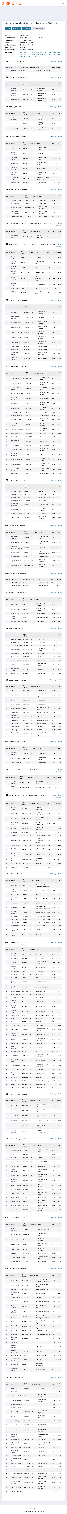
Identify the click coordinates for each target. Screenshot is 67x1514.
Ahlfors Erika (15, 288)
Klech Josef (14, 1239)
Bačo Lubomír (15, 1126)
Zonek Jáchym (15, 712)
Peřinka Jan (14, 1106)
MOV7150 (27, 1447)
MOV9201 (25, 855)
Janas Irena (15, 408)
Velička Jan (14, 907)
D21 (46, 52)
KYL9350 (23, 284)
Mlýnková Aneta (16, 1455)
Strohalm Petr (15, 657)
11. (6, 359)
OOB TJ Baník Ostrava (42, 354)
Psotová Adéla (15, 1470)
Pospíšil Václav (16, 1162)
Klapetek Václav (14, 782)
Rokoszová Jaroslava (14, 505)
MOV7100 (25, 1006)
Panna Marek (16, 582)
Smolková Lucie (16, 322)
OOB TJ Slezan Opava (43, 903)
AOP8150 (26, 1435)
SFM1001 (25, 720)
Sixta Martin (14, 1043)
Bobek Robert (15, 1081)
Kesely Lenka (15, 346)
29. (6, 1070)
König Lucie (14, 1322)
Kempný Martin (16, 660)
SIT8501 (24, 930)
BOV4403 (26, 1234)
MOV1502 (27, 557)
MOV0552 (26, 236)
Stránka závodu (38, 28)
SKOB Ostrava (41, 168)
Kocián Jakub (15, 1298)
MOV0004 (25, 846)
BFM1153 (25, 163)
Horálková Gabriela (14, 168)
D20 (41, 52)
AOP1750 (25, 99)
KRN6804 (25, 841)
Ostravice (41, 1455)
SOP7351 (28, 469)
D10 (21, 52)
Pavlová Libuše (15, 445)
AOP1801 (24, 1327)
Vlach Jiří (14, 828)
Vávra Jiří (14, 1253)
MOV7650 (28, 434)
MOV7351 (27, 1451)
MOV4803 (26, 1262)
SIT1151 (24, 153)
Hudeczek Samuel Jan (15, 716)
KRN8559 (23, 278)
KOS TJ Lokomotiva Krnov (38, 278)
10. (6, 354)
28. (6, 1066)
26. (6, 1055)
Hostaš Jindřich (16, 1166)
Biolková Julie (15, 183)
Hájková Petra (13, 284)
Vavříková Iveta (16, 1467)
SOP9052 (27, 322)
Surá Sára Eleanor (14, 89)
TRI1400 (24, 621)
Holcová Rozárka (13, 94)
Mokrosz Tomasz (16, 645)
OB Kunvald (41, 1155)
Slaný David (15, 695)
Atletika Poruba (41, 1369)
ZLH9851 (23, 292)
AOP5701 (25, 1193)
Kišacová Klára (16, 1400)
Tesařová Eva (15, 70)
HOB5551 (26, 1477)
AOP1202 (26, 650)
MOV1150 (25, 168)
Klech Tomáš (15, 1280)
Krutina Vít (14, 673)
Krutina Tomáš (15, 1070)
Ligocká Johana (13, 1312)
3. (6, 99)
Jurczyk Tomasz (13, 808)
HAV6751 (27, 491)
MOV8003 (25, 1034)
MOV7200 (25, 1078)
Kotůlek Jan (14, 919)
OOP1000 (26, 716)
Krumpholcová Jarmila (15, 1482)
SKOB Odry (39, 958)
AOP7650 (27, 1412)
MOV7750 (28, 398)
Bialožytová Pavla (16, 501)
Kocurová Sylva (16, 510)
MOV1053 (28, 217)
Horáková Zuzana (14, 119)
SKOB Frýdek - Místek (43, 1015)
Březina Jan (14, 916)
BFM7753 (28, 393)
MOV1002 (26, 704)
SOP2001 (25, 1334)
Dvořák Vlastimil (16, 1258)
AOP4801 (25, 1244)
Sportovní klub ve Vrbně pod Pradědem (43, 886)
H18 (41, 54)
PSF (36, 288)
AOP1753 (25, 94)
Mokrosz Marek (13, 935)
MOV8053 (28, 437)
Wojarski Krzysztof (14, 1170)
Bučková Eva (15, 349)
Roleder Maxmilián (14, 1351)
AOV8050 (27, 354)
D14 (33, 52)
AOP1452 (25, 119)
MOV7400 (25, 967)
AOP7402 (24, 899)
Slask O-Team (43, 494)
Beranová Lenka (16, 1412)
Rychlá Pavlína (13, 278)
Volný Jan (14, 1388)
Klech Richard (15, 886)
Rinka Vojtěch (15, 650)
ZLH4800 (26, 1229)
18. (6, 454)
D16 (37, 52)
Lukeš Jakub (15, 1087)
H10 (21, 54)
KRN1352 (24, 1307)
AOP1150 (25, 158)
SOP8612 (24, 912)
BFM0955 (28, 207)
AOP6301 (25, 1106)
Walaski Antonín (13, 954)
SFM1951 (24, 1312)
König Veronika (16, 99)
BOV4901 (25, 1258)
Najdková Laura (16, 124)
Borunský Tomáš (14, 899)
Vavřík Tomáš (15, 846)
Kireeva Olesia (15, 437)
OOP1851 (24, 1359)
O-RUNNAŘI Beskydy (43, 388)
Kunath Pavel (15, 1078)
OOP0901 (26, 727)
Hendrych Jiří (15, 1430)
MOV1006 (26, 730)
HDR (34, 56)
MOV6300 (25, 1074)
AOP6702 (24, 962)
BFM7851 (28, 383)
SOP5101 (25, 1175)
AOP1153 (25, 148)
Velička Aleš (15, 926)
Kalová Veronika (14, 1307)
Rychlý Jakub (15, 552)
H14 (33, 54)
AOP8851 (24, 1322)
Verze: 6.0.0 (33, 1508)
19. (6, 459)
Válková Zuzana (16, 327)
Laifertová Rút (15, 148)
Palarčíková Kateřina (15, 388)
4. (6, 163)
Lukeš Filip (14, 664)
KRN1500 (27, 552)
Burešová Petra (15, 403)
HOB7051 (28, 425)
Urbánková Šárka (16, 1487)
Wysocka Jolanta (16, 494)
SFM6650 (27, 510)
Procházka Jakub (14, 860)
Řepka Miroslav (13, 1047)
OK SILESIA (40, 153)
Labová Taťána (16, 200)
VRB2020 (25, 1280)
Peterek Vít (14, 903)
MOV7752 (28, 415)
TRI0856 (26, 1439)
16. (6, 445)
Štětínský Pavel (16, 1464)
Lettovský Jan (15, 730)
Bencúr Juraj (15, 813)
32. (6, 1081)
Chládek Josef (15, 1155)
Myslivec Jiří (15, 997)
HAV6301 (24, 1019)
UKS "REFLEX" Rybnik (44, 408)
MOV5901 (26, 1166)
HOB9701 (26, 1425)
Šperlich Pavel (15, 1066)
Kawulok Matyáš (16, 639)
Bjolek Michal (15, 818)
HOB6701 (26, 1430)
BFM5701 (25, 1185)
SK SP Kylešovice (40, 284)
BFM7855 (28, 403)
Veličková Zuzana (14, 1317)
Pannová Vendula (16, 415)
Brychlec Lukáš (15, 1051)
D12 (30, 52)
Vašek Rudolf (15, 1116)
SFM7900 (25, 828)
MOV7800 (25, 1087)
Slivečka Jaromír (16, 1189)
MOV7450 (27, 1467)
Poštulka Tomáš (16, 1408)
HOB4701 (25, 1239)
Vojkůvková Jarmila (17, 473)
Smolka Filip (15, 1331)
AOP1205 (26, 664)
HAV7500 (24, 971)
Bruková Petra (13, 257)
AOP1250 (25, 173)
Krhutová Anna (15, 1439)
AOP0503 (23, 782)
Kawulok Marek (13, 1001)
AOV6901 (24, 982)
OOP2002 (25, 1298)
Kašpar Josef (15, 1249)
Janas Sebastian (14, 987)
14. (6, 437)
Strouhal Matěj (15, 609)
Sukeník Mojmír (16, 1421)
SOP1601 (27, 566)
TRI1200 (25, 645)
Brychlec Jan (16, 586)
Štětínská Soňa (16, 434)
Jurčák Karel (15, 1175)
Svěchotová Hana (16, 1447)
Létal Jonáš (14, 691)
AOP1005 (26, 734)
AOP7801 (24, 919)
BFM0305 (25, 818)
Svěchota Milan (14, 1011)
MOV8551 (25, 1293)
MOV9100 (25, 836)
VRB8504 (24, 907)
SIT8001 (24, 1001)
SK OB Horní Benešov (43, 425)
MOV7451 (28, 445)
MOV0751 (23, 272)
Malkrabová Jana (16, 459)
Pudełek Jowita (13, 267)
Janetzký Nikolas (16, 542)
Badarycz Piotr (15, 971)
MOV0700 (26, 763)
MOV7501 (24, 1051)
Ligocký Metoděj (16, 561)
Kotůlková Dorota (14, 158)
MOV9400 (25, 864)
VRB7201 (24, 886)
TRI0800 (25, 753)
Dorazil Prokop (15, 708)
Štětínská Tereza (14, 272)
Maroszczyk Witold (15, 669)
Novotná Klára (13, 292)
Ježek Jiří (14, 867)
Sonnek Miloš (15, 1244)
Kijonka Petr (14, 1055)
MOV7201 (24, 1084)
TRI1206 (25, 642)
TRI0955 (27, 200)
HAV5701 (24, 994)
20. (6, 464)
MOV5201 (26, 1197)
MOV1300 (25, 613)
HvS (39, 1421)
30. (6, 1074)
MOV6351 (27, 505)
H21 (50, 54)
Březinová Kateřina (14, 1435)
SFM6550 (27, 518)
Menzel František (14, 700)
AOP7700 (25, 813)
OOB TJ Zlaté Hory (43, 1229)
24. (6, 1047)
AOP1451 (25, 129)
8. (6, 183)
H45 (58, 54)
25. (6, 1051)
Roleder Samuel (13, 1346)
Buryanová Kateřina (14, 1451)
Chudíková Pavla (16, 383)
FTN (36, 267)
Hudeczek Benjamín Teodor (16, 547)
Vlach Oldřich (15, 1234)
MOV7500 (25, 1047)
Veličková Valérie (14, 1369)
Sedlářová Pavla (16, 312)
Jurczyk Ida (14, 1364)
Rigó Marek (14, 958)
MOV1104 (26, 654)
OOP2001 (25, 1346)
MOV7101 (24, 1022)
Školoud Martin (15, 864)
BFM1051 (27, 212)
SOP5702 (25, 1116)
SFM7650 (27, 1487)
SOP (37, 1338)
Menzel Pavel (15, 1084)
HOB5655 (27, 1482)
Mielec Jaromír (13, 982)
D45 (54, 52)
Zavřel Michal (15, 841)
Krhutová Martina (16, 412)
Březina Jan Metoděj (14, 537)
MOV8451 (27, 346)
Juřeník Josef (15, 1197)
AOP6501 (24, 891)
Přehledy (25, 28)
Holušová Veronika (14, 173)
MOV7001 (25, 1061)
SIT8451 (26, 317)
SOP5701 (25, 1162)
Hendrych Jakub (16, 1425)
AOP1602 (27, 537)
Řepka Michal (13, 787)
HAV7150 (28, 441)
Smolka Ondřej (13, 912)
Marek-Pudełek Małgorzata (16, 454)
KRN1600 (25, 1285)
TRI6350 (27, 501)
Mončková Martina (17, 430)
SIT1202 (25, 669)
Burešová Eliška (16, 207)
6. (6, 173)
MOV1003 (26, 700)
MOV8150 (27, 359)
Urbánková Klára (16, 217)
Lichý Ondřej (15, 922)
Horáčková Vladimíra (14, 398)
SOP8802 (25, 922)
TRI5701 (25, 1158)
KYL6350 (27, 497)
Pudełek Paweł (15, 978)
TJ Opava (42, 547)
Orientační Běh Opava (43, 70)
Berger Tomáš (15, 704)
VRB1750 (24, 1317)
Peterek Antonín (16, 566)
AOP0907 (26, 695)
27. (6, 1061)
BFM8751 (26, 337)
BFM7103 (26, 1395)
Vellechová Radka (14, 354)
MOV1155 (25, 183)
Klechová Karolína (14, 262)
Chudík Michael (16, 1395)
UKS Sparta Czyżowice (39, 808)
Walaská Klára (16, 203)
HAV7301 (24, 1070)
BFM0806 (26, 758)
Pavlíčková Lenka (16, 1473)
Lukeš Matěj (14, 723)
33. (6, 1084)
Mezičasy (53, 61)
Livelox (60, 61)
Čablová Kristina (16, 337)
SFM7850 (28, 388)
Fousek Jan (14, 836)
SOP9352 (27, 1400)
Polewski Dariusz (13, 1131)
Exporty (15, 28)
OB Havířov (43, 441)
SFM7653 (28, 430)
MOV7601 (25, 1043)
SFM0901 (26, 691)
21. (6, 469)
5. (6, 168)
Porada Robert (15, 975)
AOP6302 (25, 1111)
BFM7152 (28, 420)
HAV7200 (24, 975)
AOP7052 (26, 312)
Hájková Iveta (15, 497)
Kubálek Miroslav (13, 850)
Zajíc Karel (14, 1029)
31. (6, 1078)
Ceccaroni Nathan (14, 734)
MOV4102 (26, 1253)
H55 (21, 56)
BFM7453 (28, 449)
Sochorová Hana (16, 514)
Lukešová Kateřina (14, 359)
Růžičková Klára (16, 1417)
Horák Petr (14, 1342)
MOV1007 (26, 723)
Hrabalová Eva (15, 342)
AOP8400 (25, 916)
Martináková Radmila (15, 441)
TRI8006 (24, 954)
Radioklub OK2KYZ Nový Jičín (43, 178)
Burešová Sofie (15, 163)
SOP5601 (26, 1210)
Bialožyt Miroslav (16, 1158)
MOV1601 (25, 582)
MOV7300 (25, 926)
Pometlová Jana (16, 464)
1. (5, 70)
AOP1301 (24, 604)
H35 (54, 54)
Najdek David (15, 1015)
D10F (25, 52)
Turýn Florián (15, 1285)
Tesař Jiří (14, 962)
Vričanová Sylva (16, 491)
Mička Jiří (14, 1039)
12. (6, 430)
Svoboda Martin (14, 1121)
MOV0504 (23, 787)
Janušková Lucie (16, 1405)
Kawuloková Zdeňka (15, 317)
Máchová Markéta (17, 393)
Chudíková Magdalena (15, 213)
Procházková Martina (15, 469)
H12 (30, 54)
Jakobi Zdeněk (15, 994)
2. (6, 94)
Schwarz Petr (15, 642)
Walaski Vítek (15, 621)
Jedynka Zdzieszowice (41, 1131)
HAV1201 (25, 673)
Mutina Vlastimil (16, 1185)
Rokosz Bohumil (16, 1262)
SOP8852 (26, 327)
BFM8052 (27, 332)
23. (6, 1043)
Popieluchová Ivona (17, 449)
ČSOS (42, 1512)
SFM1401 (24, 617)
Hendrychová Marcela (15, 425)
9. (6, 349)
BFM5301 (25, 1201)
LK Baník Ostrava (42, 712)
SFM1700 (27, 561)
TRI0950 (27, 203)
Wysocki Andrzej (16, 1206)
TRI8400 (24, 935)
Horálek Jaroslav (14, 1034)
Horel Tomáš (15, 727)
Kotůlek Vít (14, 604)
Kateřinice (39, 1025)
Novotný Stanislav (14, 1229)
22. (6, 473)
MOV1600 (26, 586)
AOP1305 (24, 609)
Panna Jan (14, 1022)
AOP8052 (28, 459)
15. (6, 441)
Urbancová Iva (15, 518)
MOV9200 (25, 832)
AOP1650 (24, 70)
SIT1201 (25, 639)
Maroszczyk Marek (15, 930)
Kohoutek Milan (14, 1074)
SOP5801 (25, 1180)
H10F (25, 54)
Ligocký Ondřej (13, 617)
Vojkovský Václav (14, 753)
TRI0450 (23, 257)
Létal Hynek (14, 720)
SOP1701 (24, 1289)
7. (5, 178)
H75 (30, 56)
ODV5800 (26, 1151)
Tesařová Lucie (16, 129)
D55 (58, 52)
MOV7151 (26, 1473)
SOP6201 (25, 1126)
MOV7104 (27, 1464)
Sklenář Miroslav (13, 1111)
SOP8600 (25, 903)
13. (6, 434)
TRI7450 (27, 412)
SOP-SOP (41, 1388)
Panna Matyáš (15, 613)
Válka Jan (14, 1289)
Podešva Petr (15, 1025)
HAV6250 (27, 514)
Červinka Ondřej (16, 758)
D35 (50, 52)
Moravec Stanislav (14, 1180)
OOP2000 (25, 1351)
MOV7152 (28, 473)
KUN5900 (26, 1155)
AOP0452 (23, 262)
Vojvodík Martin (13, 967)
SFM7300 (25, 1081)
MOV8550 (27, 349)
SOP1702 (24, 1331)
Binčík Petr (14, 1391)
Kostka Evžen (15, 1193)
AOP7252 (28, 378)
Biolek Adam (15, 654)
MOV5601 (26, 1189)
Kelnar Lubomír (16, 1151)
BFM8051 (26, 342)
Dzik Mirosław (15, 895)
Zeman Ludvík (15, 1201)
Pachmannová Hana (17, 378)
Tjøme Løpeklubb (39, 823)
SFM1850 (25, 1302)
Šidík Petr (14, 832)
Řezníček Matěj (14, 1338)
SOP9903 (25, 860)
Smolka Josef (15, 1334)
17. (6, 449)
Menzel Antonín (16, 763)
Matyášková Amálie (15, 1359)
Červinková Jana (16, 332)
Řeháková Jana (16, 420)
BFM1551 (25, 89)
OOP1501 (27, 547)
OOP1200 (26, 657)
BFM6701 (25, 1121)
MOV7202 (25, 1011)
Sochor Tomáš (15, 1019)
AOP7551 (28, 464)
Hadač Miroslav (13, 891)
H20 (45, 54)
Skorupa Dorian (16, 1355)
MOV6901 (25, 991)
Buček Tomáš (15, 557)
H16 (37, 54)
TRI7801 (24, 997)
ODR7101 (24, 958)
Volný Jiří (14, 1210)
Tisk (7, 28)
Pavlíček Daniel (13, 1006)
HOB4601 (26, 1249)
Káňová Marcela (16, 1491)
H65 (25, 56)
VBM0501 (25, 850)
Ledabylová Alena (16, 1477)
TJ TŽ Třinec (43, 200)
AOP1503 (27, 542)
